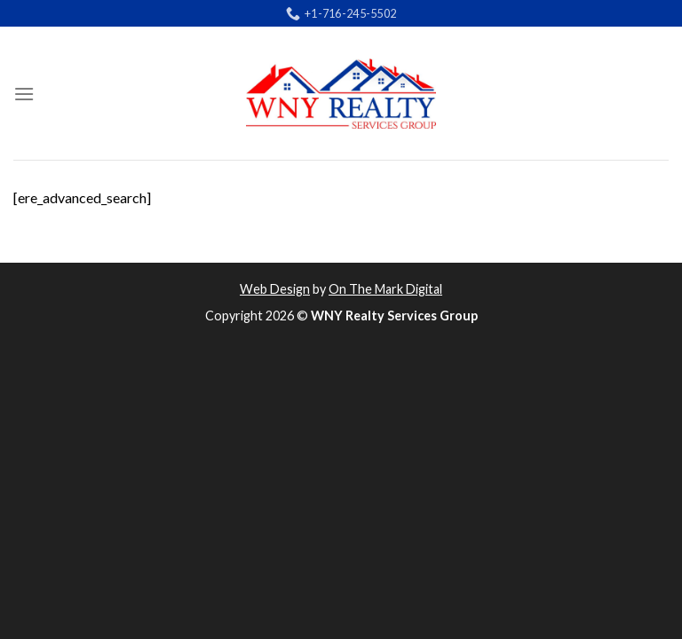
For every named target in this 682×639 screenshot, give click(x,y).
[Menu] (24, 93)
